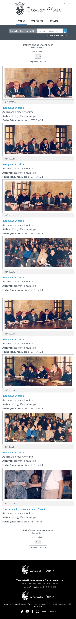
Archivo (22, 21)
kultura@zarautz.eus (33, 587)
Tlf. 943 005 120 (49, 587)
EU (65, 3)
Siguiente (34, 61)
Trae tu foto (37, 21)
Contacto (53, 21)
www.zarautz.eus (49, 611)
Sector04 (38, 606)
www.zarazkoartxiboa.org (15, 604)
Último (43, 61)
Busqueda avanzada (55, 35)
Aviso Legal (32, 604)
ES (70, 3)
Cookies (42, 604)
